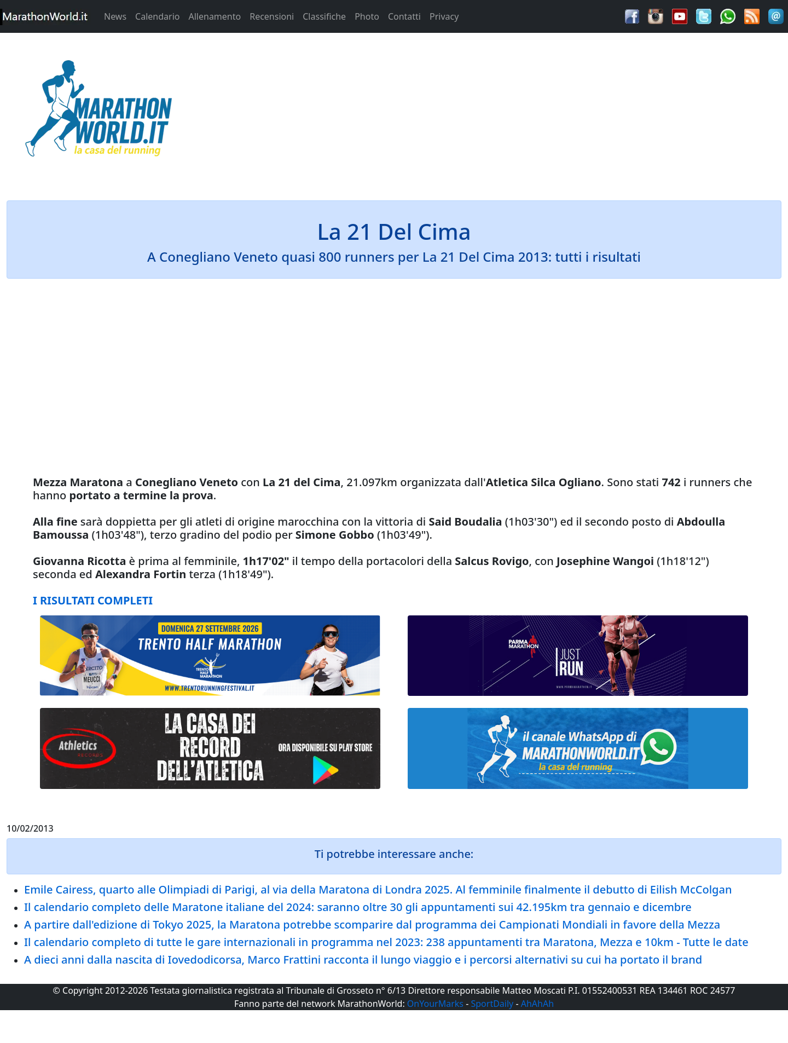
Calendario (157, 16)
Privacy (444, 16)
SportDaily (492, 1004)
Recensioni (272, 16)
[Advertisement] (492, 111)
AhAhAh (537, 1004)
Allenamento (214, 16)
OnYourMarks (435, 1004)
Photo (367, 16)
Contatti (404, 16)
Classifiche (324, 16)
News (115, 16)
